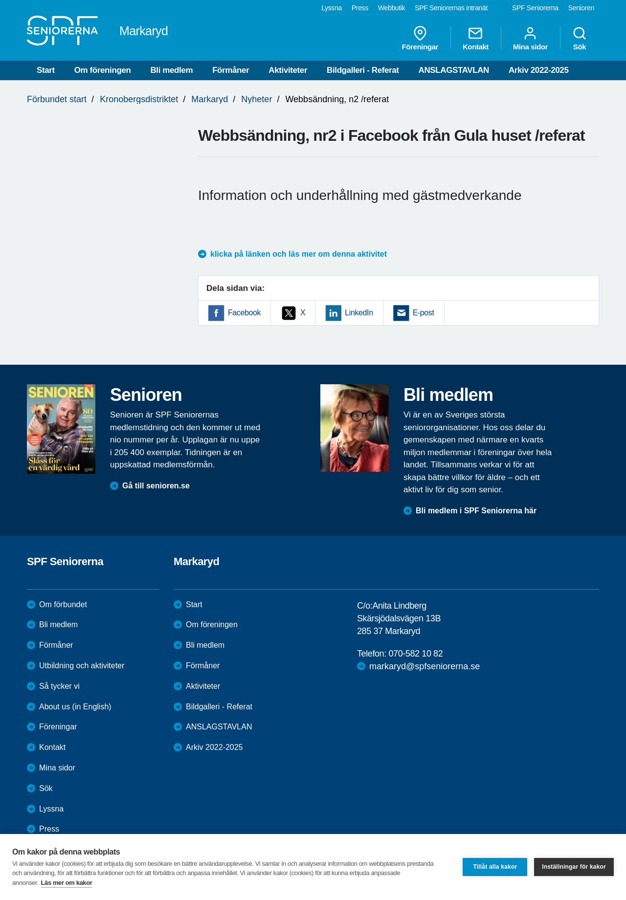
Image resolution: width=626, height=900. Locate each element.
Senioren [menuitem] (581, 8)
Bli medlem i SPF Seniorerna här (476, 510)
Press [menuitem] (360, 8)
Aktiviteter (287, 70)
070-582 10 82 (415, 654)
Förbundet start (57, 99)
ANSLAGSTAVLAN (454, 70)
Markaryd (209, 99)
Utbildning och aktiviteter (81, 665)
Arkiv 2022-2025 (539, 70)
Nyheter (256, 99)
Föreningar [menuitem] (420, 38)
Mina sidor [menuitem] (530, 38)
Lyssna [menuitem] (331, 8)
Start (46, 70)
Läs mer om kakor (66, 882)
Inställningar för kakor (574, 866)
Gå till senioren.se (156, 486)
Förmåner (230, 70)
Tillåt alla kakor (495, 866)
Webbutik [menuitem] (391, 8)
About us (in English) (75, 706)
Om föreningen (102, 70)
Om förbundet (63, 604)
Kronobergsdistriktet (139, 99)
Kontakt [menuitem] (476, 38)
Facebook (244, 312)
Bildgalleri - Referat (363, 70)
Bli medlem (171, 70)
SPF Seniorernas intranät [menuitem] (451, 8)
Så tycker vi (59, 686)
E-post (423, 312)
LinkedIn (359, 312)
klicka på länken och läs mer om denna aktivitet (298, 254)
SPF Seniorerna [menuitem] (535, 8)
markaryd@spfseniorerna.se (424, 666)
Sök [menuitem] (579, 38)
